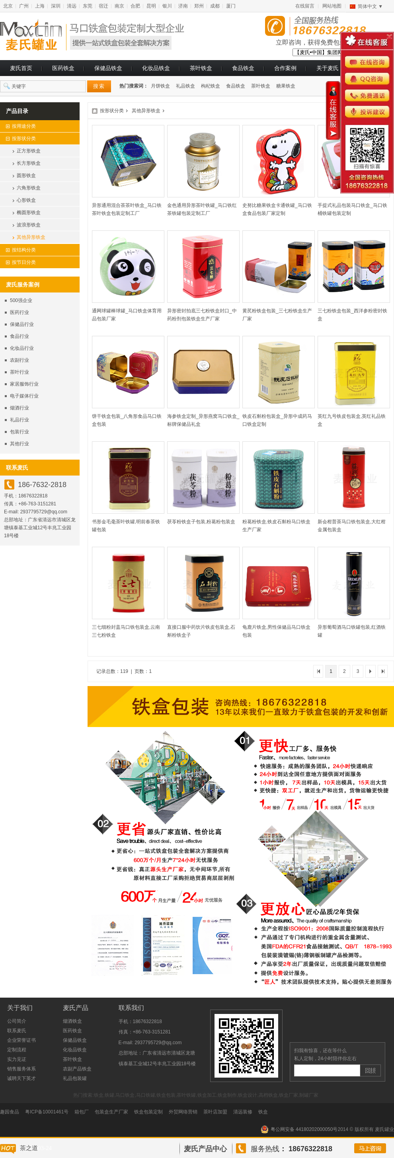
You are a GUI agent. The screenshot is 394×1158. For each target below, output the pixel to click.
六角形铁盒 (29, 188)
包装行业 (19, 432)
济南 (183, 6)
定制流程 (16, 1050)
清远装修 (242, 1112)
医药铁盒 (63, 68)
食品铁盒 (243, 68)
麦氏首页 (21, 68)
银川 (167, 6)
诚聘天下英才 (21, 1078)
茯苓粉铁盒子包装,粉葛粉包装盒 (201, 521)
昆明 (151, 6)
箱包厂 (81, 1112)
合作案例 (285, 68)
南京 (119, 6)
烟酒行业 (19, 408)
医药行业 (19, 312)
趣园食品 (9, 1112)
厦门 (231, 6)
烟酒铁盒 (72, 1021)
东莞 (87, 6)
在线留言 (304, 6)
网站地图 (331, 6)
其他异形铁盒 (31, 237)
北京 (8, 6)
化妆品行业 (22, 348)
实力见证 (16, 1059)
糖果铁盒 (285, 86)
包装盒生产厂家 (111, 1112)
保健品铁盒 (108, 68)
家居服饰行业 (24, 384)
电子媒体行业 (24, 396)
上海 (40, 6)
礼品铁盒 (185, 86)
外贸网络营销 (183, 1112)
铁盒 (263, 1112)
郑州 (199, 6)
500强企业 (21, 300)
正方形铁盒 (29, 151)
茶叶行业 (19, 372)
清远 (71, 6)
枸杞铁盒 (210, 86)
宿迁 (103, 6)
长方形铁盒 (29, 163)
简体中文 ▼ (370, 6)
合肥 (135, 6)
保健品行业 (22, 324)
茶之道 (29, 1148)
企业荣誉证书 (21, 1040)
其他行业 (19, 443)
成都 (215, 6)
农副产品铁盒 (77, 1069)
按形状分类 (112, 110)
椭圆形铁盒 (29, 212)
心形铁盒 (26, 200)
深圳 (55, 6)
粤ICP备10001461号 (46, 1112)
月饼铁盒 (160, 86)
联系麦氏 (16, 1030)
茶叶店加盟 (215, 1112)
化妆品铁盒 (156, 68)
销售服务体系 (21, 1069)
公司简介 (16, 1021)
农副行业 (19, 360)
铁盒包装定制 (148, 1112)
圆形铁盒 (26, 175)
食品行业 (19, 336)
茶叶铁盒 (201, 68)
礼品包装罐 (75, 1078)
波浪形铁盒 (29, 225)
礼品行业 (19, 420)
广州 (24, 6)
